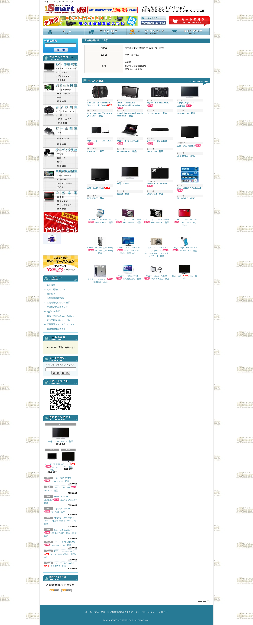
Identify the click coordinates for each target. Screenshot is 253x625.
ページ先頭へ (203, 602)
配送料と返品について (57, 307)
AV (60, 72)
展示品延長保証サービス (58, 320)
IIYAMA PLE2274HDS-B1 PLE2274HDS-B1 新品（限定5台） (128, 245)
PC (60, 93)
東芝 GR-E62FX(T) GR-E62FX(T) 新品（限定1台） (60, 533)
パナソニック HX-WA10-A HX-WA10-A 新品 (184, 244)
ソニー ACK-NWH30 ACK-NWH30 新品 (156, 272)
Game (60, 136)
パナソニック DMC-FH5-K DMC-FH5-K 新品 (156, 216)
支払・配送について (105, 31)
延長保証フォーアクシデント (60, 324)
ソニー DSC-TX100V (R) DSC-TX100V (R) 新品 (185, 217)
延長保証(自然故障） (56, 298)
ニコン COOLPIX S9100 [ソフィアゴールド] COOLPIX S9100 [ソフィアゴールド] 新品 (156, 247)
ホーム (64, 31)
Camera (60, 115)
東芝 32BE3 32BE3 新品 (60, 434)
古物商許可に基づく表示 (58, 302)
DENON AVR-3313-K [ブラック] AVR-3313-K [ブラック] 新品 (60, 521)
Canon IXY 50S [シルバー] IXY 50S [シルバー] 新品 (100, 245)
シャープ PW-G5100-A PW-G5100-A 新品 (100, 216)
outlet (60, 222)
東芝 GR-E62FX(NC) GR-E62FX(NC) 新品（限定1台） (60, 554)
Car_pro (60, 179)
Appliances (60, 200)
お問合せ (189, 31)
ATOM (66, 590)
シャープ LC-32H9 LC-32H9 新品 (52, 461)
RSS (54, 590)
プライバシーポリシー (146, 612)
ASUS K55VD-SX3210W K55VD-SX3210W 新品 (61, 499)
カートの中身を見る (60, 338)
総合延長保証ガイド (56, 329)
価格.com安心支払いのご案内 (60, 316)
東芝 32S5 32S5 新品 (68, 460)
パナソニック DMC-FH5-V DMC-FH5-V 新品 (128, 216)
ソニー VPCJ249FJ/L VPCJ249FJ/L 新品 (128, 272)
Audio (60, 158)
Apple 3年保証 (53, 311)
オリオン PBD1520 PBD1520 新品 (100, 274)
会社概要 (51, 285)
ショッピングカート (189, 21)
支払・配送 (99, 612)
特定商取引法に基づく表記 (120, 612)
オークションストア (147, 31)
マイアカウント (153, 18)
